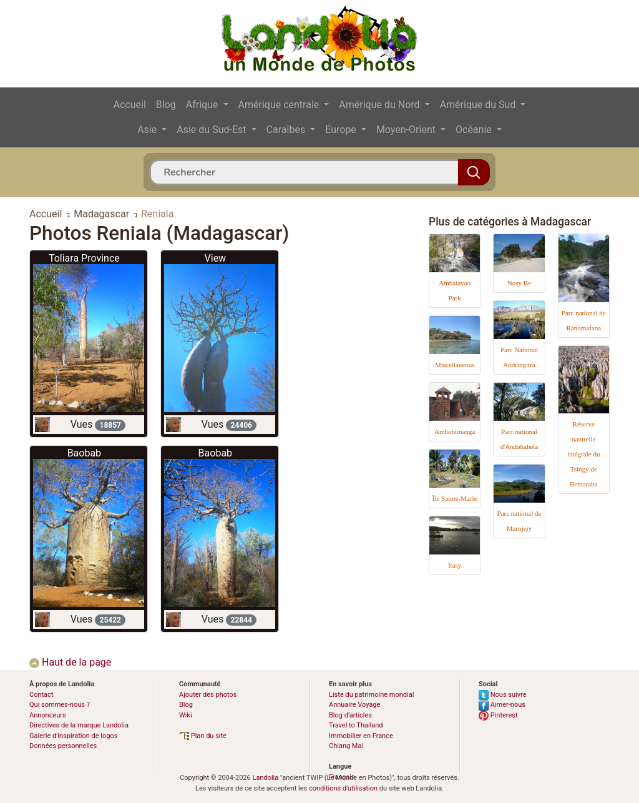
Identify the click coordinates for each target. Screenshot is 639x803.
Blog (166, 105)
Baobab (84, 453)
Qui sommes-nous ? (59, 705)
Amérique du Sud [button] (479, 105)
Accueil (130, 105)
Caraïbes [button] (287, 129)
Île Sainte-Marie (454, 498)
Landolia (265, 778)
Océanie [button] (475, 129)
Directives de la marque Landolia (79, 725)
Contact (41, 695)
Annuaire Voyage (354, 705)
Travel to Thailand (356, 725)
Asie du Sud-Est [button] (212, 129)
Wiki (185, 715)
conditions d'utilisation (343, 788)
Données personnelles (63, 746)
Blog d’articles (350, 715)
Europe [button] (342, 129)
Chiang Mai (346, 746)
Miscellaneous (455, 364)
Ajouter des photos (208, 695)
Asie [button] (148, 129)
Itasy (454, 565)
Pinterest (498, 715)
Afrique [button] (203, 105)
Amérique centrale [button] (280, 105)
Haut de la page (70, 662)
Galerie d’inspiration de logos (73, 736)
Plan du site (203, 736)
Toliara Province (84, 258)
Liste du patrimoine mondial (371, 695)
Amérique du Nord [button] (380, 105)
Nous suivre (503, 695)
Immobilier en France (361, 736)
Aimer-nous (502, 705)
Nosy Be (519, 283)
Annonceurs (47, 715)
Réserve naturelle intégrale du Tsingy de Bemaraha (583, 454)
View (216, 258)
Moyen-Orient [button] (407, 129)
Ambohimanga (454, 431)
